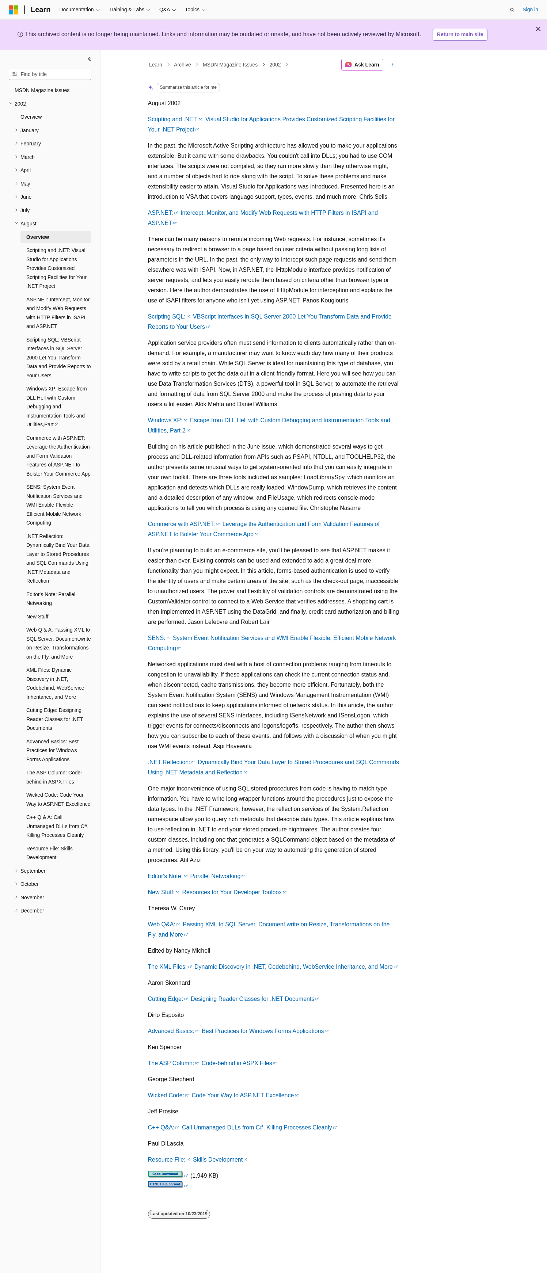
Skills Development (218, 1159)
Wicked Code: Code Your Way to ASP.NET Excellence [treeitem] (58, 799)
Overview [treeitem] (31, 117)
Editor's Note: (165, 876)
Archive (182, 65)
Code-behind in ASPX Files (237, 1063)
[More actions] (392, 64)
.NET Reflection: (169, 762)
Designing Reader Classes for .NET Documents (253, 999)
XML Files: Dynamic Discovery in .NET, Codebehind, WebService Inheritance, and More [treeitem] (55, 683)
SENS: (157, 638)
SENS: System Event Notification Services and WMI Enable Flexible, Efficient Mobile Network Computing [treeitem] (54, 505)
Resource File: (167, 1159)
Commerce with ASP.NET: (181, 524)
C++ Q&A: (161, 1127)
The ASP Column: (171, 1063)
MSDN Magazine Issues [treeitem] (42, 90)
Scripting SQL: (167, 316)
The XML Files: (167, 967)
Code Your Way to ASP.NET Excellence (243, 1095)
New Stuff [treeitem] (37, 617)
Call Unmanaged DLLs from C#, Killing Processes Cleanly (257, 1127)
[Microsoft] (13, 10)
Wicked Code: (166, 1095)
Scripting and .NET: (173, 119)
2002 (275, 65)
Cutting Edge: (165, 999)
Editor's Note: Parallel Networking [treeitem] (50, 598)
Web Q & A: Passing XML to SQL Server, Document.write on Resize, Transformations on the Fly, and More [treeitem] (58, 643)
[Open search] (512, 9)
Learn (155, 65)
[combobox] (50, 74)
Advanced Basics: (171, 1031)
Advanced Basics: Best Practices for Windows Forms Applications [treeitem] (52, 750)
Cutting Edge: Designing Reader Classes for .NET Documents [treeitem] (54, 719)
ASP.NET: (160, 213)
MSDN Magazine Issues (230, 65)
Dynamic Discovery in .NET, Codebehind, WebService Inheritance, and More (293, 967)
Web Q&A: (161, 924)
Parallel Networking (215, 876)
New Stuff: (161, 892)
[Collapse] (89, 59)
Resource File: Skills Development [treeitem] (49, 853)
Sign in (530, 9)
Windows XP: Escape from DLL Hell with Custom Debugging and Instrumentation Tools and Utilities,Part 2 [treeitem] (56, 406)
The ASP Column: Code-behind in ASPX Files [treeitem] (54, 777)
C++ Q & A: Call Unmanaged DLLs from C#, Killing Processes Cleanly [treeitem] (57, 826)
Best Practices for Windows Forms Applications (263, 1031)
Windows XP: (165, 420)
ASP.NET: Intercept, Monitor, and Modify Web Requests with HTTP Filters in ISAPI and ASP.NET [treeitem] (58, 313)
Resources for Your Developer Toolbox (232, 892)
